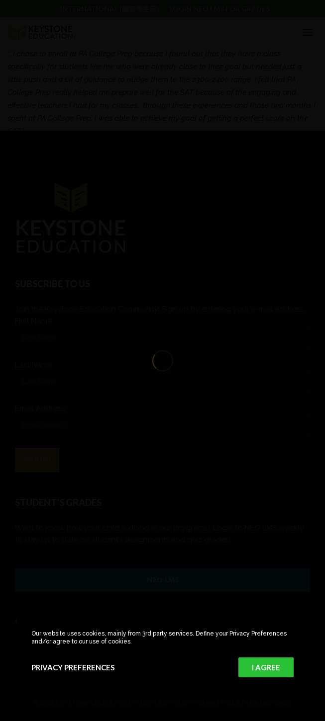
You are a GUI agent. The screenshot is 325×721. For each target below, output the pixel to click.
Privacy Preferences (72, 667)
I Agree (266, 667)
